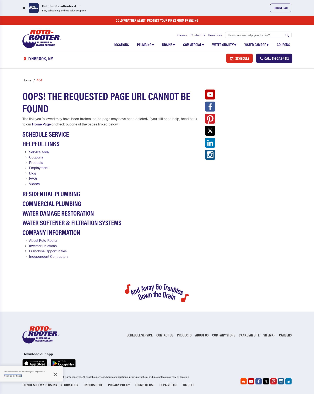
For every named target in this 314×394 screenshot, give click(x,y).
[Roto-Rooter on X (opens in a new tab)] (210, 132)
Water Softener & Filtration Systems (71, 222)
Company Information (51, 232)
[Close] (55, 374)
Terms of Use (144, 384)
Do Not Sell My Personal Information (50, 384)
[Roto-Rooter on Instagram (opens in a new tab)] (210, 156)
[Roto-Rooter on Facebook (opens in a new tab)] (210, 108)
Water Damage (256, 44)
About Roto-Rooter (43, 240)
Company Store (223, 335)
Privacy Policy (119, 384)
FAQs (33, 178)
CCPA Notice (168, 384)
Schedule (239, 58)
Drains (168, 44)
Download (281, 7)
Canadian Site (249, 335)
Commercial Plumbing (51, 203)
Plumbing (145, 44)
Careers (182, 35)
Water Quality (224, 44)
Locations (121, 44)
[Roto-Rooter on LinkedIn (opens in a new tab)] (210, 144)
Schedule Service (45, 134)
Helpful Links (41, 143)
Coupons (283, 44)
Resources (215, 35)
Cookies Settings (12, 375)
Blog (32, 173)
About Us (202, 335)
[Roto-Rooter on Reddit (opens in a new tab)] (243, 381)
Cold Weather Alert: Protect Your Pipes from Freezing (157, 20)
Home (26, 80)
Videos (34, 183)
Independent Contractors (48, 256)
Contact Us (198, 35)
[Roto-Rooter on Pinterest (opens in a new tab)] (210, 120)
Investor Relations (43, 245)
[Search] (258, 35)
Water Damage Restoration (58, 212)
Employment (38, 167)
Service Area (39, 151)
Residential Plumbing (51, 193)
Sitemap (269, 335)
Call (274, 58)
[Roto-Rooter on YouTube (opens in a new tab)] (210, 96)
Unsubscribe (93, 384)
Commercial (193, 44)
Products (36, 162)
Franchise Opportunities (48, 250)
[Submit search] (287, 35)
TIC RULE (188, 384)
